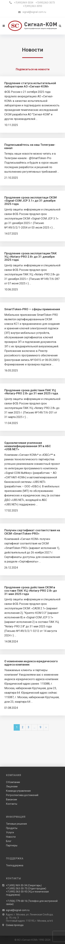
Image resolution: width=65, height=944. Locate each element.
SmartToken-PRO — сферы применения (32, 309)
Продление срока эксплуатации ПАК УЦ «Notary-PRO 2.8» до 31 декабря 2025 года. (30, 256)
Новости (11, 836)
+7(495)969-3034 (23, 2)
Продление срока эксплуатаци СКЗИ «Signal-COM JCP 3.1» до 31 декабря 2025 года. (30, 201)
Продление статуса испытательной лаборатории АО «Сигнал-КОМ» (30, 84)
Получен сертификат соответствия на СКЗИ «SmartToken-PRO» (32, 531)
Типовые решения (16, 823)
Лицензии (12, 786)
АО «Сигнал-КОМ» (27, 939)
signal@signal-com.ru (34, 12)
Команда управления (18, 790)
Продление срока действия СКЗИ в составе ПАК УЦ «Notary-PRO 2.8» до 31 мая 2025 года (30, 590)
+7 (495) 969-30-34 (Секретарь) (24, 885)
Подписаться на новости (32, 69)
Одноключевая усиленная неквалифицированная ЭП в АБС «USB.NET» (27, 446)
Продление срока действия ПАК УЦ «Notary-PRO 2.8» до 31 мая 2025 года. (31, 391)
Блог (8, 841)
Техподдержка (14, 865)
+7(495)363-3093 (32, 6)
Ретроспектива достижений (22, 795)
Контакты (11, 803)
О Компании (13, 782)
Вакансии (11, 799)
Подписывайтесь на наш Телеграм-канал (29, 146)
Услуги (10, 832)
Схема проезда (14, 925)
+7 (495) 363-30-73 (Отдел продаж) (26, 888)
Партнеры (11, 845)
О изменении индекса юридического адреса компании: (31, 662)
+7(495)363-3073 (45, 2)
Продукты (11, 828)
